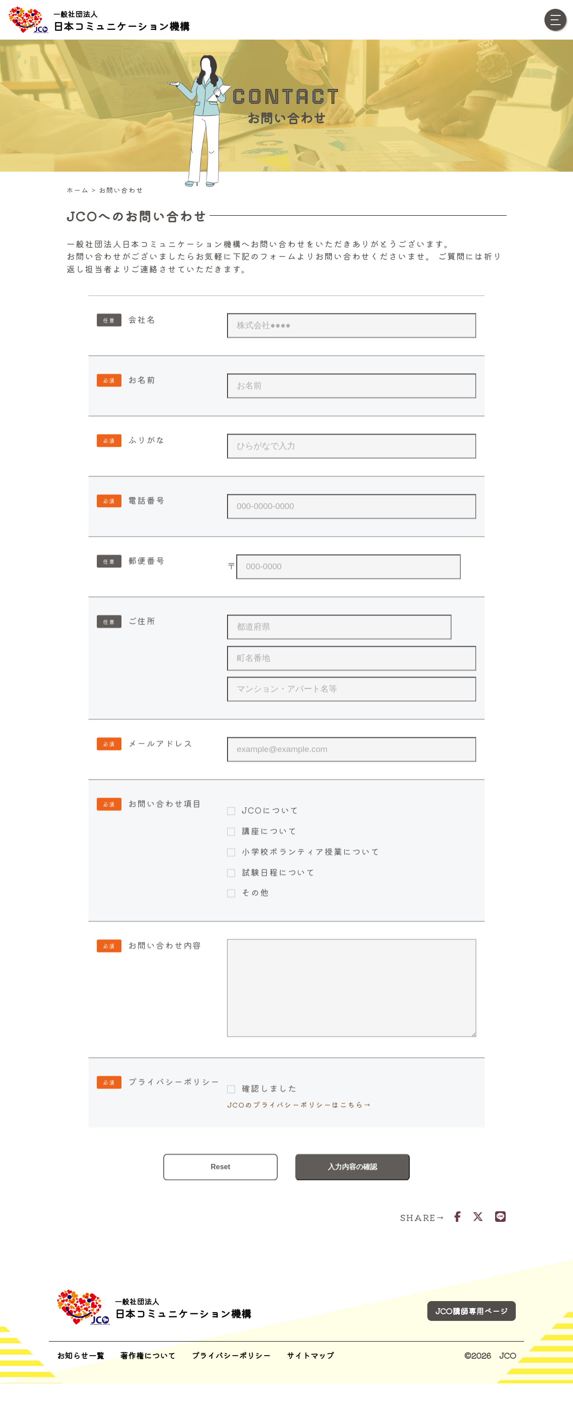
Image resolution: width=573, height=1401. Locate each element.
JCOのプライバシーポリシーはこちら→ (299, 1141)
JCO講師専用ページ (471, 1328)
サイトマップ (310, 1373)
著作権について (148, 1373)
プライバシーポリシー (231, 1373)
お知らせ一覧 (80, 1373)
